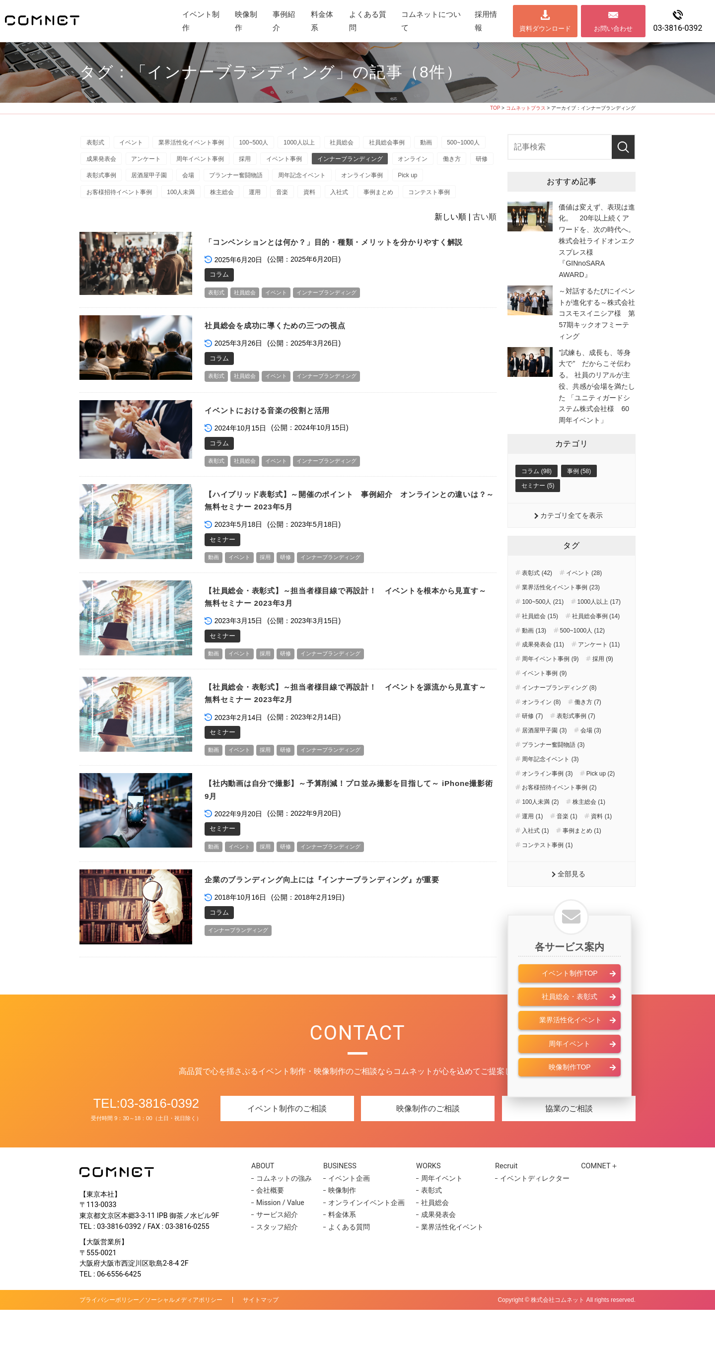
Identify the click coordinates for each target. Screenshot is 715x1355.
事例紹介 (284, 21)
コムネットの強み (284, 1223)
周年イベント (569, 1069)
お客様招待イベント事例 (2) (559, 811)
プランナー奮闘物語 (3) (553, 769)
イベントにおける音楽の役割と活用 (276, 449)
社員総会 (365, 143)
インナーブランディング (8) (559, 712)
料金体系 (322, 21)
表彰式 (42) (537, 597)
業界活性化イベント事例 (202, 143)
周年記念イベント (439, 179)
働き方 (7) (587, 725)
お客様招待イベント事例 (221, 198)
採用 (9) (602, 683)
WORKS (428, 1211)
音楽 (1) (567, 840)
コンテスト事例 (158, 216)
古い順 (485, 242)
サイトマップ (261, 1345)
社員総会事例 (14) (596, 640)
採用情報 (486, 21)
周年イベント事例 (263, 161)
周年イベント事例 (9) (550, 683)
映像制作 (246, 21)
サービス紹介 (277, 1260)
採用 (312, 161)
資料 (433, 198)
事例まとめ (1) (582, 854)
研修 (181, 179)
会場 (317, 179)
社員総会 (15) (540, 640)
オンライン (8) (541, 725)
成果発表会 (155, 161)
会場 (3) (590, 754)
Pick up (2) (600, 797)
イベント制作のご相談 (287, 1153)
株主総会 (333, 198)
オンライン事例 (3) (547, 797)
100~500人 (269, 143)
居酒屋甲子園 (273, 179)
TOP (495, 108)
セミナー (222, 580)
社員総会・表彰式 (569, 1022)
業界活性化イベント (569, 1046)
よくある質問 (367, 21)
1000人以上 (318, 143)
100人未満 (287, 198)
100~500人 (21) (543, 626)
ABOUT (265, 1211)
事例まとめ (103, 216)
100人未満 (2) (540, 826)
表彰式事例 (221, 179)
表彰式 (97, 143)
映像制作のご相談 (428, 1153)
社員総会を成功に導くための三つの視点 (284, 364)
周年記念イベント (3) (550, 783)
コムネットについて (431, 21)
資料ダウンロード (545, 28)
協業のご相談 (569, 1153)
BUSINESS (342, 1211)
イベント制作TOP (570, 998)
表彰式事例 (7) (576, 740)
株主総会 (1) (588, 826)
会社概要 (270, 1236)
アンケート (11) (599, 668)
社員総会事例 (415, 143)
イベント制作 (200, 21)
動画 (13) (534, 654)
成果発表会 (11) (543, 668)
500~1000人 (104, 161)
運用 (370, 198)
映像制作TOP (570, 1092)
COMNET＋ (597, 1211)
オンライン (103, 179)
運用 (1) (532, 840)
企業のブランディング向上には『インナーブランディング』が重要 (338, 925)
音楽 (402, 198)
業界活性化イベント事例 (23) (561, 611)
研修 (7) (532, 740)
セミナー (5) (537, 508)
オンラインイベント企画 (365, 1248)
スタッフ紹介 (277, 1272)
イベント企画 (347, 1223)
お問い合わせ (613, 28)
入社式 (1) (535, 854)
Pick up (159, 198)
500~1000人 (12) (582, 654)
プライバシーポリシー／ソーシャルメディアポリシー (150, 1345)
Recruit (504, 1211)
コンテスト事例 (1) (547, 868)
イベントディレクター (530, 1223)
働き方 (146, 179)
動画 (458, 143)
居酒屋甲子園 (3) (544, 754)
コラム (219, 312)
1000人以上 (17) (599, 626)
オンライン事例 (109, 198)
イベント (137, 143)
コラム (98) (536, 494)
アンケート (204, 161)
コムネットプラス (526, 108)
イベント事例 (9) (544, 697)
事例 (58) (579, 494)
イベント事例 (355, 161)
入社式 (468, 198)
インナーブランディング (426, 161)
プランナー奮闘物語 (369, 179)
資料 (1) (601, 840)
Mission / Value (280, 1248)
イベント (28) (584, 597)
